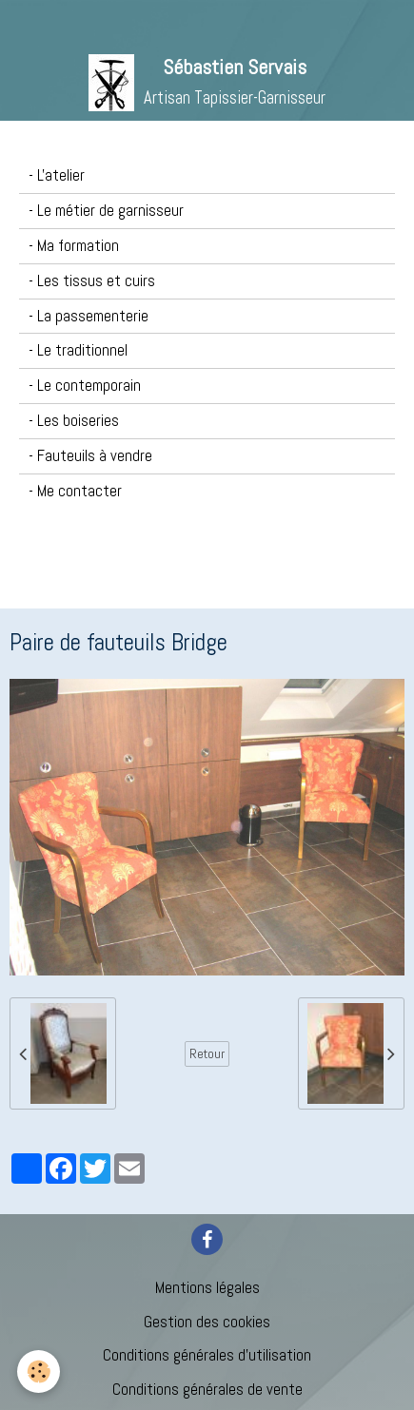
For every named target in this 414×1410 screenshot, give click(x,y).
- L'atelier (57, 175)
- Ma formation (74, 246)
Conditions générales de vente (207, 1390)
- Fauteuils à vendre (90, 456)
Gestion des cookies (207, 1322)
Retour (207, 1053)
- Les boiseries (74, 421)
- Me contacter (75, 491)
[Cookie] (38, 1371)
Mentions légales (207, 1288)
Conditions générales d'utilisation (207, 1355)
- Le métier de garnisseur (106, 211)
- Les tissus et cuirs (92, 281)
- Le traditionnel (78, 350)
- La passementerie (88, 316)
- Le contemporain (85, 386)
